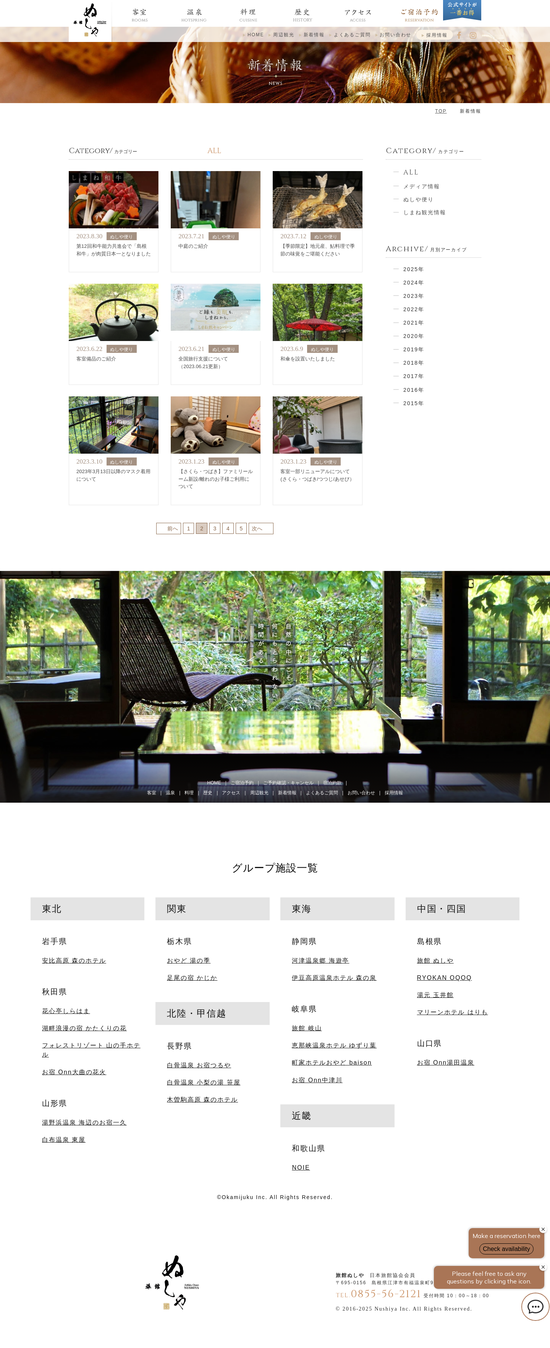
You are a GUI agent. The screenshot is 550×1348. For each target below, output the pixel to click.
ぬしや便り (418, 199)
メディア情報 (421, 186)
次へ (257, 528)
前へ (172, 528)
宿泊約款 (332, 783)
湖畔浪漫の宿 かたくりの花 (84, 1028)
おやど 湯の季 (188, 960)
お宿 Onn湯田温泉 (445, 1062)
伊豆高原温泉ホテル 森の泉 (334, 977)
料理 (189, 792)
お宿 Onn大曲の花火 (74, 1071)
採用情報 (436, 35)
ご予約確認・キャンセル (288, 783)
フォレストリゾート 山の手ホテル (91, 1050)
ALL (411, 172)
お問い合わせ (395, 34)
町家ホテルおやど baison (332, 1062)
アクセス (231, 792)
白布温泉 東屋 (64, 1139)
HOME (255, 34)
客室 (151, 792)
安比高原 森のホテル (74, 960)
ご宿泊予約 (242, 783)
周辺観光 (283, 34)
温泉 (170, 792)
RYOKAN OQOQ (444, 977)
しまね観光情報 (424, 212)
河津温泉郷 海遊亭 (320, 960)
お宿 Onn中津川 (317, 1079)
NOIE (301, 1167)
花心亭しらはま (66, 1010)
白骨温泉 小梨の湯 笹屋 (203, 1082)
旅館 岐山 (307, 1028)
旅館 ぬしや (435, 960)
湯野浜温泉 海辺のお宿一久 (84, 1122)
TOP (440, 111)
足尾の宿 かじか (192, 977)
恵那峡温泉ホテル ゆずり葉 (334, 1045)
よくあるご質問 (352, 34)
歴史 (207, 792)
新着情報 (314, 34)
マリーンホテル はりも (452, 1012)
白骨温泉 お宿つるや (199, 1065)
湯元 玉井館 (435, 994)
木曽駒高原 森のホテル (202, 1099)
